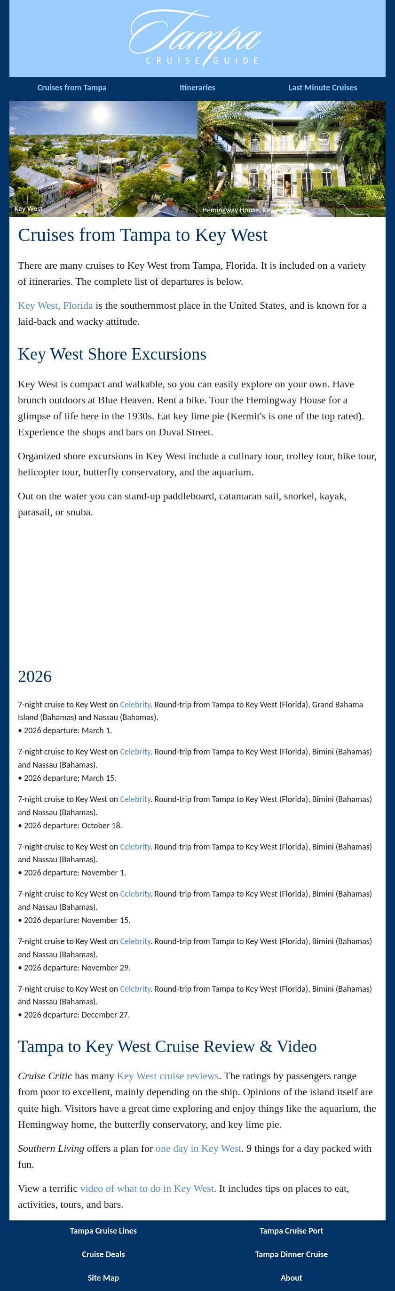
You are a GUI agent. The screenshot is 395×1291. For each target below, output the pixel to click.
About (291, 1278)
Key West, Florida (55, 305)
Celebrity (135, 704)
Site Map (103, 1278)
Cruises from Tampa (72, 87)
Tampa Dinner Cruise (291, 1254)
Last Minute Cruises (323, 87)
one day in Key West (198, 1148)
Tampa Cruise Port (292, 1231)
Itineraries (197, 87)
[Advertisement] (197, 594)
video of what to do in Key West (146, 1188)
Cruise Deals (103, 1254)
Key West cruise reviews (168, 1076)
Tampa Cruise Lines (103, 1231)
